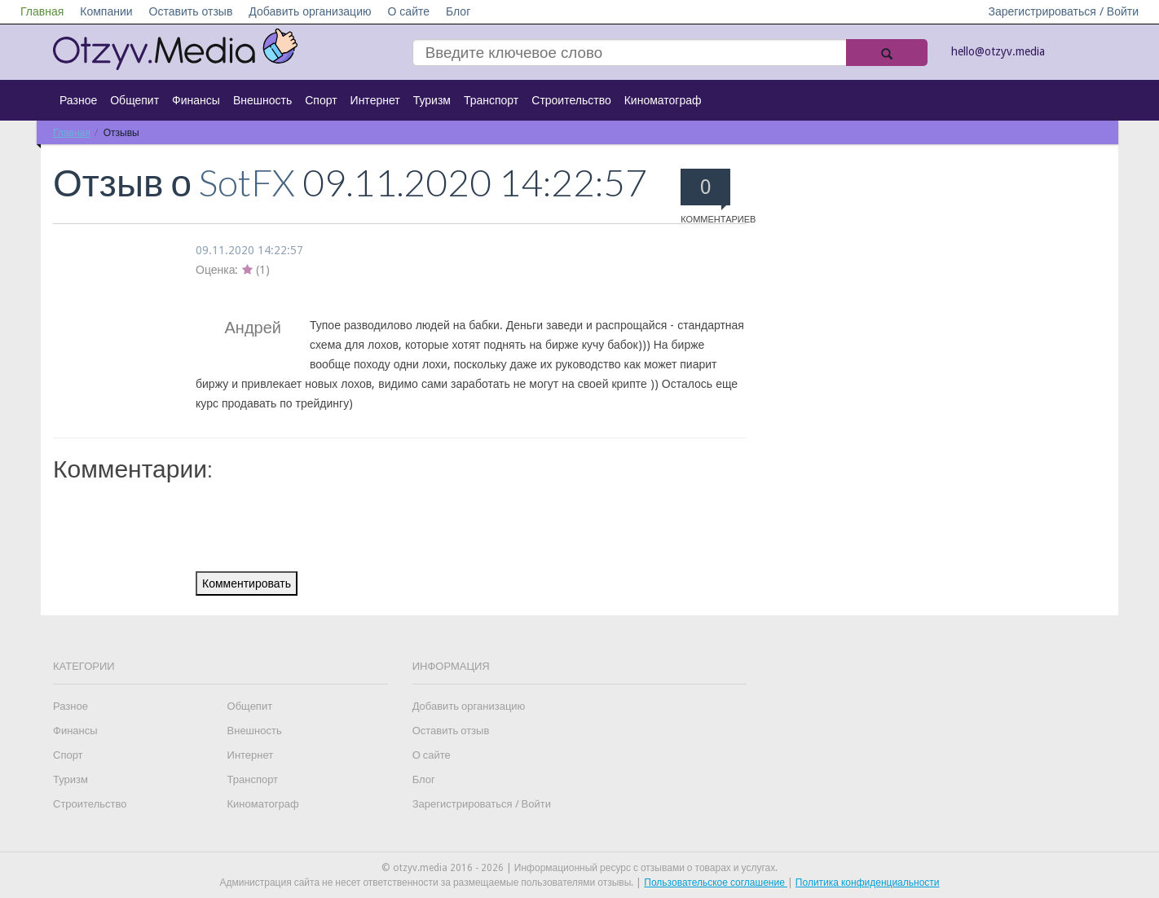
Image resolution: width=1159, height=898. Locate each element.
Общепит (134, 100)
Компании (106, 11)
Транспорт (491, 100)
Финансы (196, 100)
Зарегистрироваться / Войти (1063, 11)
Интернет (375, 100)
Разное (78, 100)
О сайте (408, 11)
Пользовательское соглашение (715, 882)
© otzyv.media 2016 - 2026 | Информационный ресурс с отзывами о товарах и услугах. (579, 868)
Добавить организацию (310, 11)
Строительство (570, 100)
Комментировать (246, 583)
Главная (42, 11)
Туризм (432, 100)
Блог (458, 11)
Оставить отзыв (191, 11)
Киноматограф (663, 100)
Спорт (321, 100)
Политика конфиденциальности (867, 882)
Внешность (262, 100)
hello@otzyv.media (998, 51)
